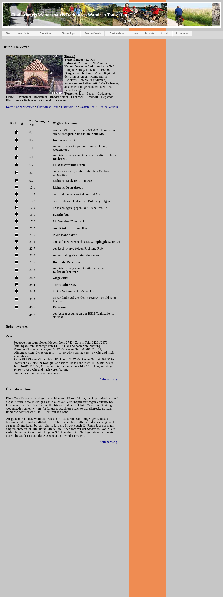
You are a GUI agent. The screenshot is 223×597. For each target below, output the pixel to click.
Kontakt (165, 33)
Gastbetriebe (117, 33)
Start (8, 33)
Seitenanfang (108, 379)
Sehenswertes (25, 106)
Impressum (182, 33)
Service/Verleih (92, 33)
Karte (9, 106)
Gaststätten (46, 33)
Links (135, 33)
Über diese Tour (47, 106)
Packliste (149, 33)
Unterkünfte (23, 33)
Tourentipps (68, 33)
